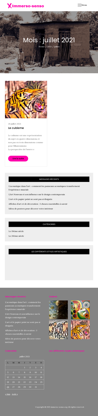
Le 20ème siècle (16, 236)
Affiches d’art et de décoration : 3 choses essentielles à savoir (38, 204)
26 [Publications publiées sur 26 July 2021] (8, 387)
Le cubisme (16, 128)
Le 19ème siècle (16, 231)
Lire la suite (18, 158)
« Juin (7, 394)
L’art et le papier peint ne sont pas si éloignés (30, 199)
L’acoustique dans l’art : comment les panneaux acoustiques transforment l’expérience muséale (23, 305)
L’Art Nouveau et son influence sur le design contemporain (37, 194)
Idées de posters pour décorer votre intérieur (31, 208)
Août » (15, 394)
